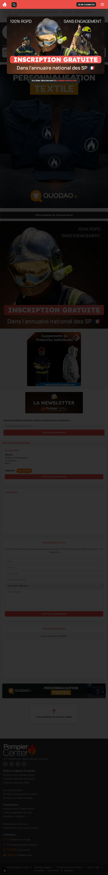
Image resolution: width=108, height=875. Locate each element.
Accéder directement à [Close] (54, 80)
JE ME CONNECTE (86, 4)
